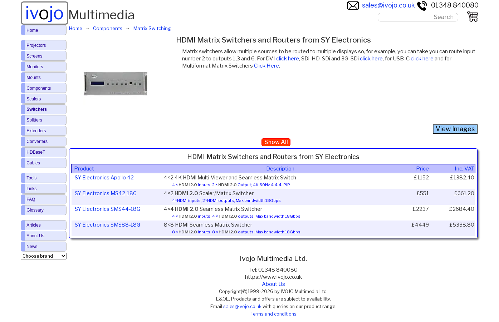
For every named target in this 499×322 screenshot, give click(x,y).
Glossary (34, 210)
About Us (273, 284)
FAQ (30, 199)
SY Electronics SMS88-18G (107, 225)
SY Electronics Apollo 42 (104, 177)
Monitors (34, 66)
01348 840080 (447, 5)
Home (32, 30)
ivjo (44, 13)
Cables (33, 162)
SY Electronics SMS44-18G (107, 209)
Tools (31, 177)
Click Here (266, 66)
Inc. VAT (464, 168)
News (31, 246)
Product (84, 168)
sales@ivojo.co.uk (381, 5)
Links (31, 188)
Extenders (36, 130)
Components (38, 88)
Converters (37, 141)
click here (287, 58)
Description (280, 168)
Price (422, 168)
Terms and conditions (273, 314)
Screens (34, 56)
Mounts (33, 77)
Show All (276, 142)
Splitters (34, 120)
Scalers (33, 98)
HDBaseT (35, 152)
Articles (33, 225)
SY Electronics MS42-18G (106, 193)
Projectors (36, 45)
